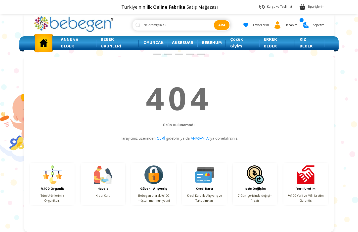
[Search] (181, 25)
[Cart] (312, 25)
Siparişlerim (316, 6)
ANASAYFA (200, 138)
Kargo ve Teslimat (279, 6)
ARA (221, 25)
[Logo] (74, 24)
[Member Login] (285, 25)
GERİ (161, 138)
